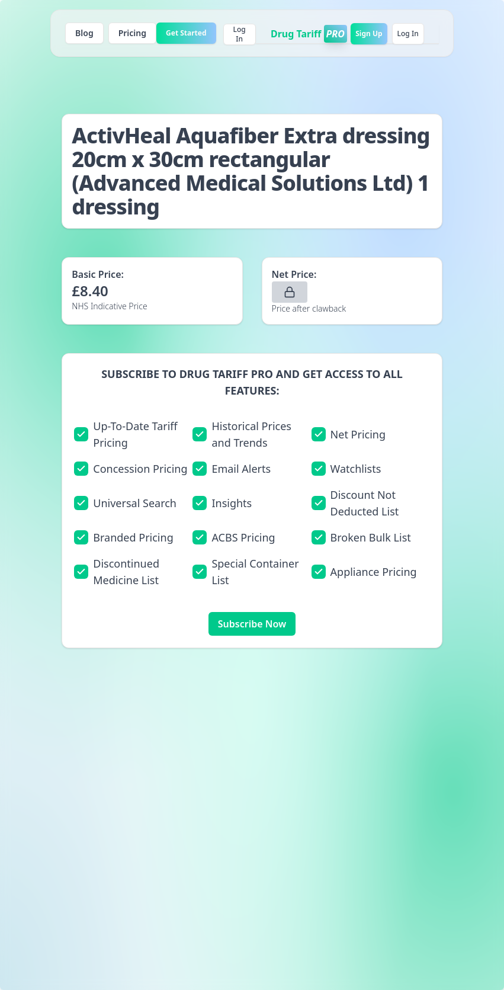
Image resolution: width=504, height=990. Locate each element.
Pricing (132, 33)
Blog (84, 33)
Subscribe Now (252, 623)
